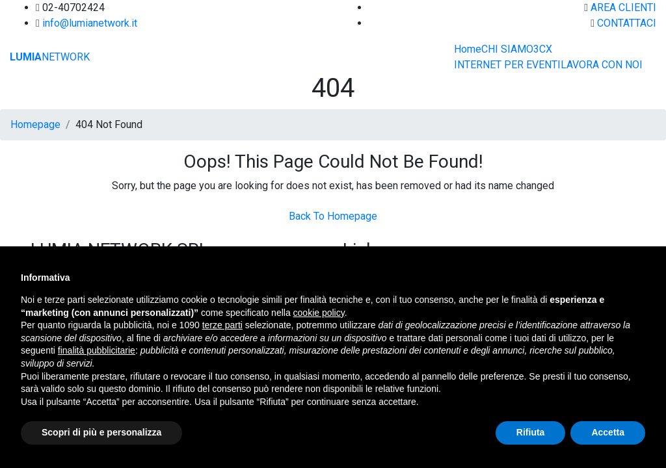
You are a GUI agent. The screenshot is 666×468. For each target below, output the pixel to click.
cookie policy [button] (319, 312)
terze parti (222, 325)
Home (467, 49)
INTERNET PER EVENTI (507, 64)
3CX (542, 49)
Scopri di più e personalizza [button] (101, 432)
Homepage (35, 124)
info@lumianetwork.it (89, 23)
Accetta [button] (607, 432)
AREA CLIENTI (623, 7)
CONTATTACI (626, 23)
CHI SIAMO (507, 49)
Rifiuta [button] (530, 432)
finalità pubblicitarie (96, 350)
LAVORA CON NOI (602, 64)
